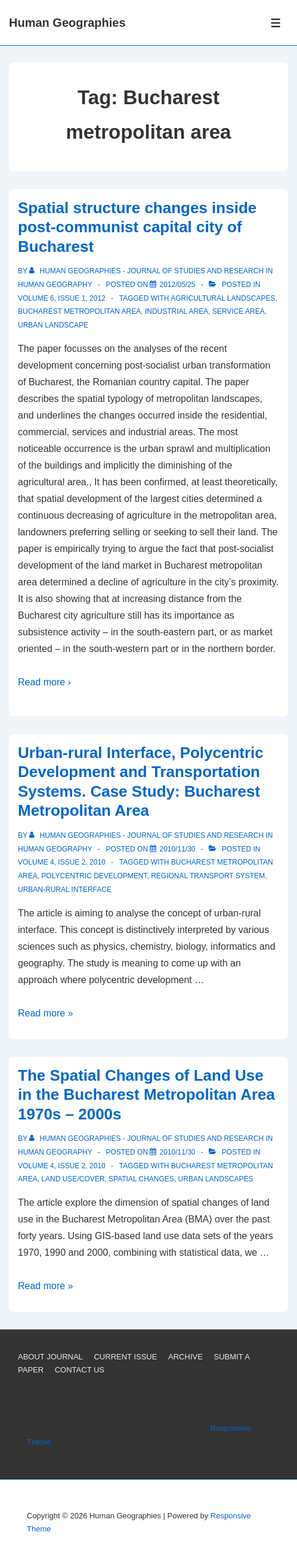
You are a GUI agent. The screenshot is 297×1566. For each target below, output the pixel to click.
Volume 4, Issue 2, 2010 (62, 862)
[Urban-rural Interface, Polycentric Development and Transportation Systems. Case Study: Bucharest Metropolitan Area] (177, 849)
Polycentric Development (94, 876)
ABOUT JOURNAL (50, 1356)
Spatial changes (141, 1179)
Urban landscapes (215, 1179)
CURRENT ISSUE (125, 1356)
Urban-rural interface (65, 889)
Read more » (45, 1013)
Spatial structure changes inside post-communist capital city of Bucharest (137, 227)
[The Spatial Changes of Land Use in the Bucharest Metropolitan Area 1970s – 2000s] (177, 1152)
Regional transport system (208, 876)
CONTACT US (79, 1369)
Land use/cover (72, 1179)
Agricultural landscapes (223, 298)
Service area (238, 311)
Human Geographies (67, 22)
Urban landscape (53, 325)
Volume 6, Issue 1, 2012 (62, 298)
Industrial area (176, 311)
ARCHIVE (185, 1356)
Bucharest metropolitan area (79, 311)
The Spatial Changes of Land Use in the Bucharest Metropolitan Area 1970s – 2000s (146, 1094)
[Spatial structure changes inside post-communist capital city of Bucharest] (177, 284)
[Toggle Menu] (276, 23)
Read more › (44, 682)
